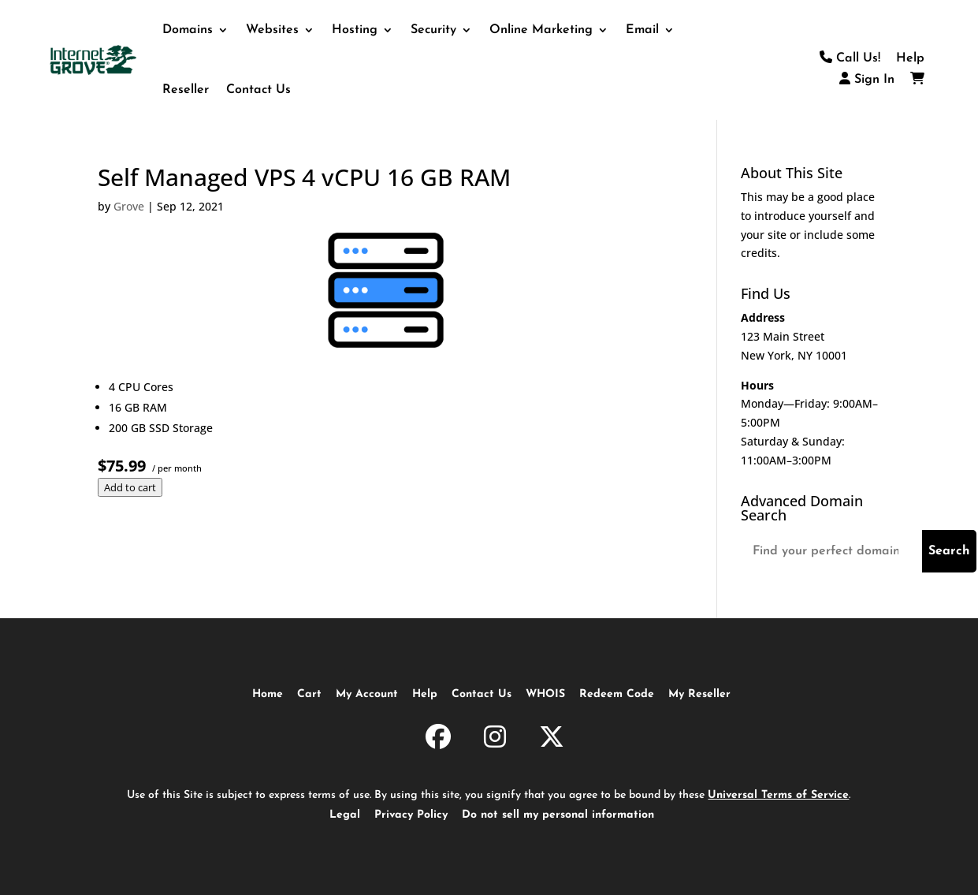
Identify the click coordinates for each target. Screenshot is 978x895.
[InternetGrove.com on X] (551, 739)
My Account (367, 694)
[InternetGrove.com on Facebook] (438, 739)
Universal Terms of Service (778, 795)
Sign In (866, 79)
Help (910, 58)
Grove (128, 206)
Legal (344, 815)
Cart (309, 694)
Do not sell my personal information (558, 815)
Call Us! (850, 58)
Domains (187, 30)
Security (433, 30)
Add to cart (130, 487)
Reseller (185, 90)
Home (267, 694)
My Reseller (699, 694)
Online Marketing (541, 30)
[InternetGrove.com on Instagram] (495, 739)
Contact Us (258, 90)
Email (642, 30)
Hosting (354, 30)
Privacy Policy (411, 815)
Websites (272, 30)
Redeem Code (616, 694)
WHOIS (545, 694)
